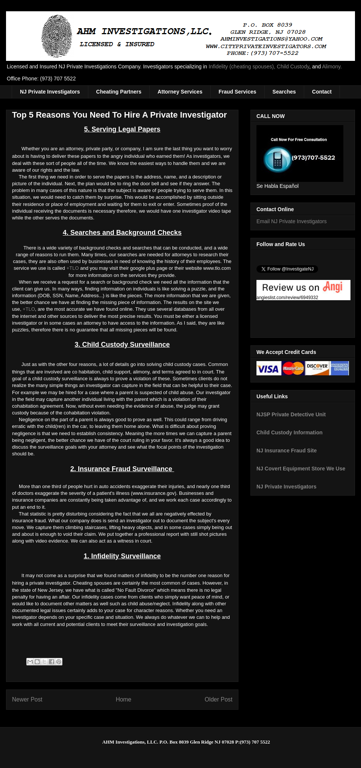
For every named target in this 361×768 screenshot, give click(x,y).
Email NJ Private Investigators (291, 221)
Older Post (218, 699)
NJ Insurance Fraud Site (286, 450)
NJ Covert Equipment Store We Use (300, 469)
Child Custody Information (289, 432)
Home (124, 699)
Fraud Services (237, 92)
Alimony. (332, 66)
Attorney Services (180, 92)
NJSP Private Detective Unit (291, 414)
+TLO (73, 268)
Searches (284, 92)
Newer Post (27, 699)
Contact (322, 92)
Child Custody (293, 66)
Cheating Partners (119, 92)
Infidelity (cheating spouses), (242, 66)
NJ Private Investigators (50, 92)
